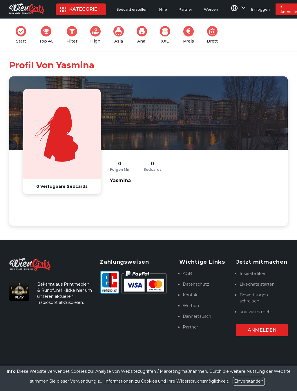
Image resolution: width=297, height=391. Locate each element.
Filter (73, 35)
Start (23, 35)
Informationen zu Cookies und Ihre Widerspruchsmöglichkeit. (166, 381)
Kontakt (191, 295)
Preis (190, 35)
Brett (214, 35)
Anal (144, 35)
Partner (190, 327)
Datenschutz (196, 284)
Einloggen (260, 9)
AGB (187, 273)
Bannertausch (197, 316)
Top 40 (48, 35)
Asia (120, 35)
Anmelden (262, 330)
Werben (191, 305)
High (97, 35)
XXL (166, 35)
